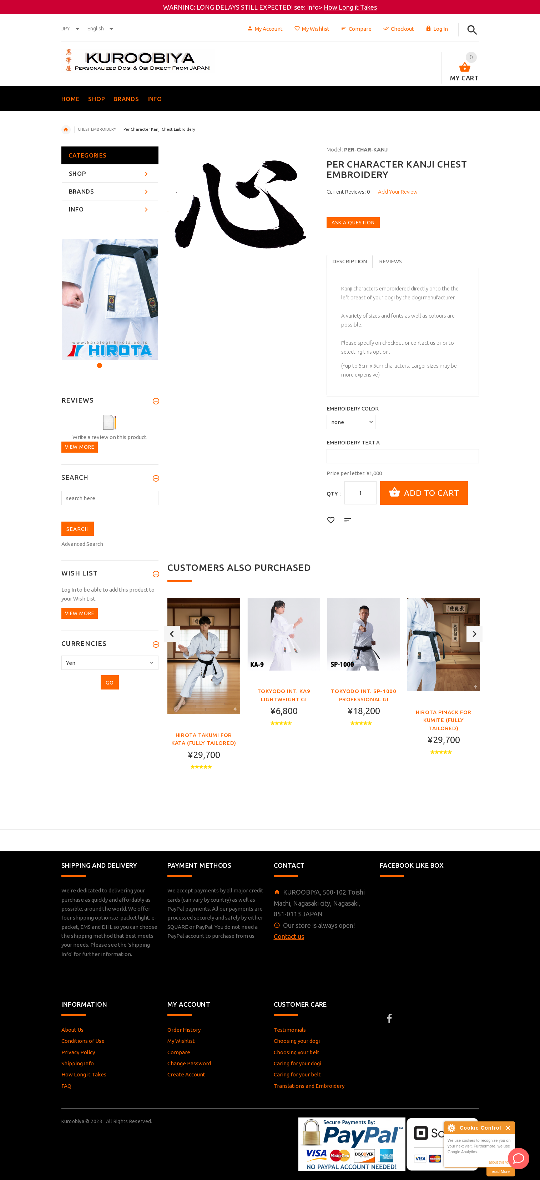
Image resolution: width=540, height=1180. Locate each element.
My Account (265, 29)
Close (508, 1128)
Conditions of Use (83, 1041)
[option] (204, 697)
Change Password (189, 1063)
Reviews (390, 261)
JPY (70, 28)
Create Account (186, 1074)
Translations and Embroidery (309, 1086)
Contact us (289, 936)
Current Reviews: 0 (348, 192)
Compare (356, 29)
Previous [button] (172, 697)
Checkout (398, 29)
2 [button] (108, 361)
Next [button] (474, 697)
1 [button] (98, 361)
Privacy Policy (78, 1052)
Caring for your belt (297, 1074)
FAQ (66, 1086)
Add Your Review (398, 192)
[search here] (110, 498)
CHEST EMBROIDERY (97, 129)
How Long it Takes (350, 7)
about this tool (500, 1162)
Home (66, 129)
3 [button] (117, 361)
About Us (72, 1030)
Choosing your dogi (297, 1041)
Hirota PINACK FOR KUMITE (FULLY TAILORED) (443, 720)
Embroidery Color (353, 408)
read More (501, 1171)
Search (75, 477)
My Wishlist (311, 29)
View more (79, 447)
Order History (184, 1030)
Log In (436, 29)
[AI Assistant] (518, 1158)
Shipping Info (77, 1063)
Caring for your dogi (297, 1063)
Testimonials (290, 1030)
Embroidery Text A (353, 442)
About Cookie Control (451, 1128)
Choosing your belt (296, 1052)
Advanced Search (82, 544)
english (100, 28)
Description (349, 261)
